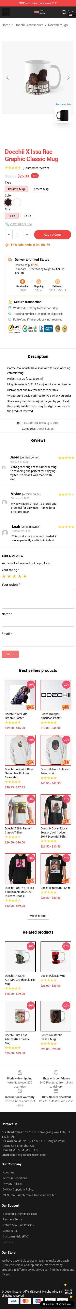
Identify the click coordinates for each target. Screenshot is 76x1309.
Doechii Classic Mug (53, 975)
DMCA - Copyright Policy (18, 1189)
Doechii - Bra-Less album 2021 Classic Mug (17, 1039)
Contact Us (10, 1230)
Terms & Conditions (15, 1178)
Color (8, 195)
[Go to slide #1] (27, 135)
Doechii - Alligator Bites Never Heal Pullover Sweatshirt (19, 773)
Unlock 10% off (68, 1291)
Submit (10, 654)
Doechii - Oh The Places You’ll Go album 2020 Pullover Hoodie (19, 892)
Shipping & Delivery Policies (20, 1213)
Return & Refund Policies (18, 1225)
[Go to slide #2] (48, 135)
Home (6, 25)
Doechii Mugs (58, 25)
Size (7, 209)
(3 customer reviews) (36, 168)
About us (8, 1172)
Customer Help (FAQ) (16, 1236)
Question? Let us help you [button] (57, 1304)
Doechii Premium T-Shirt (55, 887)
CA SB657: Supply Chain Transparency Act (29, 1195)
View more (38, 916)
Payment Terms (12, 1219)
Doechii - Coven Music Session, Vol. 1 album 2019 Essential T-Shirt (54, 832)
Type (8, 182)
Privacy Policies (12, 1183)
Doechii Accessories (29, 25)
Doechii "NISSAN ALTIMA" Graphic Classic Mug (20, 979)
